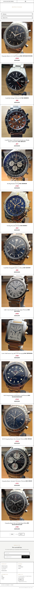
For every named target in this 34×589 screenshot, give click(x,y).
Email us (20, 579)
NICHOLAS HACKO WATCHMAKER (8, 1)
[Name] (17, 553)
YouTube (2, 577)
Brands (19, 568)
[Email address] (13, 556)
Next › (21, 534)
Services (19, 565)
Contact (2, 578)
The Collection (20, 566)
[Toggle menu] (25, 1)
